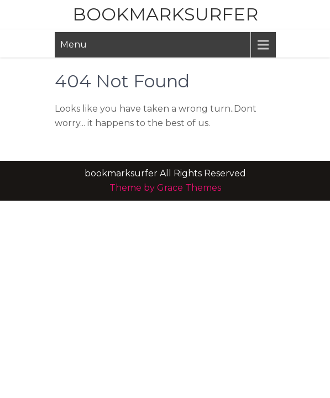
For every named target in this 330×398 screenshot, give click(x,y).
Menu (73, 44)
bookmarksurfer (165, 14)
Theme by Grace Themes (165, 187)
